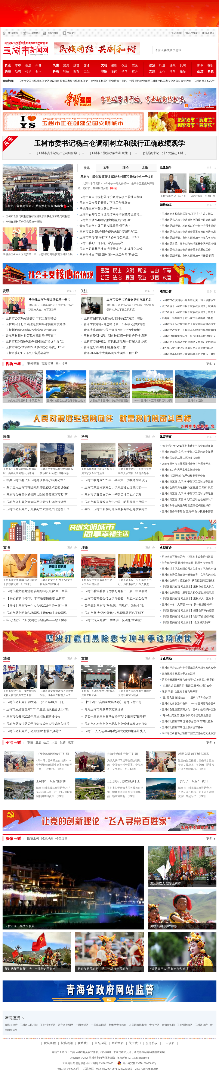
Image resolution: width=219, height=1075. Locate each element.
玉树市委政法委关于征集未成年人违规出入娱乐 (37, 723)
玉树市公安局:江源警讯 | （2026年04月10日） (36, 702)
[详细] (60, 769)
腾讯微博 (13, 33)
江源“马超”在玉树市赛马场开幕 (180, 691)
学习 (124, 71)
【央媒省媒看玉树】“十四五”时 (23, 400)
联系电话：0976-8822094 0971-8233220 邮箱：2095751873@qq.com (120, 1068)
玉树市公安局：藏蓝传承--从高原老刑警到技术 (188, 580)
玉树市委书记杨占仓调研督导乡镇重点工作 (186, 249)
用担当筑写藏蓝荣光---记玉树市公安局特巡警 (187, 556)
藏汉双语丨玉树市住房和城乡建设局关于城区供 (189, 306)
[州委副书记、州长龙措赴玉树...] (164, 153)
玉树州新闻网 (184, 1024)
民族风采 (47, 838)
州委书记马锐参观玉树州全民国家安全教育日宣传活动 (160, 80)
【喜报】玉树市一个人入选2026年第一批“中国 (37, 605)
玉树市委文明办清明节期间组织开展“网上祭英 (37, 591)
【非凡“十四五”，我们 (193, 781)
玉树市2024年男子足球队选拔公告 (181, 469)
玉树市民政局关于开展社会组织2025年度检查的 (189, 330)
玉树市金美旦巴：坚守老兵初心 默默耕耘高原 (188, 592)
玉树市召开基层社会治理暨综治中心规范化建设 (111, 249)
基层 (28, 65)
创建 (124, 65)
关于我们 (135, 1043)
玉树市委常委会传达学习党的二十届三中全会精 (115, 591)
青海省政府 (11, 1024)
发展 (38, 742)
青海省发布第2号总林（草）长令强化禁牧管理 (114, 324)
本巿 (18, 65)
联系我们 (84, 1043)
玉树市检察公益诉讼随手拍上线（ (66, 400)
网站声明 (118, 1043)
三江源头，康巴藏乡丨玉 (123, 781)
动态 (18, 71)
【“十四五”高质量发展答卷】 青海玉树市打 (113, 702)
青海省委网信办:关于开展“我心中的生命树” (112, 330)
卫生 (87, 71)
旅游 (183, 71)
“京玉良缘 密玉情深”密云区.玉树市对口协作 (187, 685)
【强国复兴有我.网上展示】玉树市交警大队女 (188, 586)
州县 (38, 65)
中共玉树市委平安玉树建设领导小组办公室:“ (35, 480)
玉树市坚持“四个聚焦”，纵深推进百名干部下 (114, 613)
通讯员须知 (191, 33)
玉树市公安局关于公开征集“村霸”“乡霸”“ (33, 731)
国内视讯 (61, 363)
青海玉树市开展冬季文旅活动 (103, 709)
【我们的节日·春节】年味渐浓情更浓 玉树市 (35, 598)
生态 (46, 742)
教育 (76, 71)
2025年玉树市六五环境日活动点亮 (152, 400)
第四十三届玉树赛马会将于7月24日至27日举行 (115, 716)
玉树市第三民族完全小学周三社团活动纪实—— (115, 487)
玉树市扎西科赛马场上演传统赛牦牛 (182, 727)
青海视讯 (47, 363)
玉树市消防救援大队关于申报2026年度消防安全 (189, 336)
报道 (162, 65)
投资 (63, 742)
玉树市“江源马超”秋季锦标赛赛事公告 (183, 475)
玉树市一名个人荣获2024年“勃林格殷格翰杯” (187, 604)
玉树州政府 (201, 1024)
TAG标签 (177, 33)
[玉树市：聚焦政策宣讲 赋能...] (110, 153)
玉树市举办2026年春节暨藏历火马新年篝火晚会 (189, 667)
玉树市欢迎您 (195, 400)
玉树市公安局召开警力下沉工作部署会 (105, 202)
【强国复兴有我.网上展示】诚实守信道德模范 (188, 616)
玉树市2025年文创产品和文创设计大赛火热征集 (115, 723)
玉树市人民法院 (29, 1024)
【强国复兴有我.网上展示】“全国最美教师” (186, 622)
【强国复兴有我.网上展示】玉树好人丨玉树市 (188, 598)
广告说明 (169, 1043)
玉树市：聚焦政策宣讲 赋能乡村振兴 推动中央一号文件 (38, 207)
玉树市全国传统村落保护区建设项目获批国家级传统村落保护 (53, 80)
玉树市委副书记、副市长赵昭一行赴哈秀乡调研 (189, 225)
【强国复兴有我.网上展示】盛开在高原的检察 (188, 610)
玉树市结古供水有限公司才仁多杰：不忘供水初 (189, 568)
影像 (200, 65)
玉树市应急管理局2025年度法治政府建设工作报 (37, 709)
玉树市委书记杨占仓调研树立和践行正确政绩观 (189, 219)
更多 (209, 364)
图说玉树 (33, 838)
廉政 (173, 65)
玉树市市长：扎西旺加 (202, 196)
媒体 (71, 742)
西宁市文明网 (65, 1024)
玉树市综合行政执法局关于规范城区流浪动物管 (189, 324)
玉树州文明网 (48, 1024)
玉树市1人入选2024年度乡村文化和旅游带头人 (115, 731)
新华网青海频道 (118, 1024)
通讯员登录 (208, 33)
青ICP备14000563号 (69, 1068)
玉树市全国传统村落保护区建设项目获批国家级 (111, 197)
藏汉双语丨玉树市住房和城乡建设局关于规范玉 (189, 312)
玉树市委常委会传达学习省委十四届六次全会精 (115, 598)
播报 (114, 65)
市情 (30, 742)
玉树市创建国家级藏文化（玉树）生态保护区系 (189, 709)
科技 (66, 71)
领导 (28, 71)
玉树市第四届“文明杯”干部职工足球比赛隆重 (187, 451)
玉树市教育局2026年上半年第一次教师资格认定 (115, 480)
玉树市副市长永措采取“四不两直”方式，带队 (187, 213)
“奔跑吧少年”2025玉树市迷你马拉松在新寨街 (187, 445)
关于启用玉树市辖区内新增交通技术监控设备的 (37, 487)
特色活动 (61, 838)
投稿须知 (67, 1043)
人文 (55, 742)
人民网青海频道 (138, 1024)
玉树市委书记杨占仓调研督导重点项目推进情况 (189, 231)
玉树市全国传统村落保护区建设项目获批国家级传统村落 (38, 216)
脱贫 (76, 65)
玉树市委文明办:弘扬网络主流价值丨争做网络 (36, 613)
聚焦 (66, 65)
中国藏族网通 (98, 1024)
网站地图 (52, 33)
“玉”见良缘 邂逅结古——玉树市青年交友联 (186, 697)
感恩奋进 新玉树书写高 (193, 754)
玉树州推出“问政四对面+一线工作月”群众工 (109, 254)
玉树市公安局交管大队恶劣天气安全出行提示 (36, 502)
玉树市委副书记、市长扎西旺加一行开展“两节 (188, 255)
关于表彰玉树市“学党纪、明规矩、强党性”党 (114, 605)
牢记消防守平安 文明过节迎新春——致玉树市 (36, 620)
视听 (210, 65)
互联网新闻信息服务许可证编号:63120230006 (87, 1063)
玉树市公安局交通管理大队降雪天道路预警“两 (37, 494)
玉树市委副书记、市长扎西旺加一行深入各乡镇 (189, 237)
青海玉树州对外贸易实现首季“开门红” (105, 225)
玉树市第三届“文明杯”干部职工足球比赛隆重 (187, 493)
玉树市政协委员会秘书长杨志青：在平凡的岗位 (189, 574)
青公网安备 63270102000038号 (140, 1063)
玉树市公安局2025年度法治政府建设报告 (33, 716)
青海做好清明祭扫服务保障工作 (105, 347)
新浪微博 (33, 33)
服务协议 (152, 1043)
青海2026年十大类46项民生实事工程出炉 (111, 353)
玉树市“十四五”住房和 (51, 781)
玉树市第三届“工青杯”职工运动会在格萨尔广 (187, 499)
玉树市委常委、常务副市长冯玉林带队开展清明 (189, 243)
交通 (87, 65)
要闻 (114, 71)
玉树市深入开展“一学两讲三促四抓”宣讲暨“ (113, 620)
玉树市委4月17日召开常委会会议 (101, 243)
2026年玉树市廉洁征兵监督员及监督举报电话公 (189, 348)
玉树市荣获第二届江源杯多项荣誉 (181, 457)
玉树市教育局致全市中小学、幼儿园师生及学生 (115, 502)
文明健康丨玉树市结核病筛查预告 (109, 400)
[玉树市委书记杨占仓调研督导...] (58, 153)
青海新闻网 (168, 1024)
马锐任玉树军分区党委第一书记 (109, 80)
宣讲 (135, 71)
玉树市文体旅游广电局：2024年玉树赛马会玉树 (189, 703)
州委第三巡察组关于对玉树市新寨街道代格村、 (189, 318)
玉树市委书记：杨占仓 (173, 196)
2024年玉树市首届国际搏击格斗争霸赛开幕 (186, 463)
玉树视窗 (33, 363)
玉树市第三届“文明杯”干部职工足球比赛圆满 (187, 481)
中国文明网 (82, 1024)
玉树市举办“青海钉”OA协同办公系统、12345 (109, 237)
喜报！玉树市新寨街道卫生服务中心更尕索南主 (115, 509)
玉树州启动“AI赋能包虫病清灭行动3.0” (105, 220)
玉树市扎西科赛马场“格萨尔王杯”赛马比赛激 (187, 721)
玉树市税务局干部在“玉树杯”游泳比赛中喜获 (187, 511)
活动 (173, 71)
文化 (162, 71)
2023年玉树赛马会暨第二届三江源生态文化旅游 (189, 733)
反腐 (183, 65)
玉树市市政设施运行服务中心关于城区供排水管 (189, 300)
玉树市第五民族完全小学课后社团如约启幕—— (115, 494)
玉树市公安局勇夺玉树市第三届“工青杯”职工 (187, 487)
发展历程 (50, 1043)
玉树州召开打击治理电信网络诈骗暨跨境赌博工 (111, 214)
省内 (38, 71)
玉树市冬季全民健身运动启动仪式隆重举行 (186, 505)
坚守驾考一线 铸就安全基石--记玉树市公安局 (187, 562)
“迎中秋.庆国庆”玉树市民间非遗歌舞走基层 (186, 715)
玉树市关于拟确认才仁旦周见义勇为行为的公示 (189, 342)
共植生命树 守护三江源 (122, 754)
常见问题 (101, 1043)
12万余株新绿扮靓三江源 (52, 754)
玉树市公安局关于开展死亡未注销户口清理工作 (37, 509)
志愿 (135, 65)
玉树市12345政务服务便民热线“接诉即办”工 (109, 231)
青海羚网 (154, 1024)
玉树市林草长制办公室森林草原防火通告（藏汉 (189, 354)
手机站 (70, 33)
